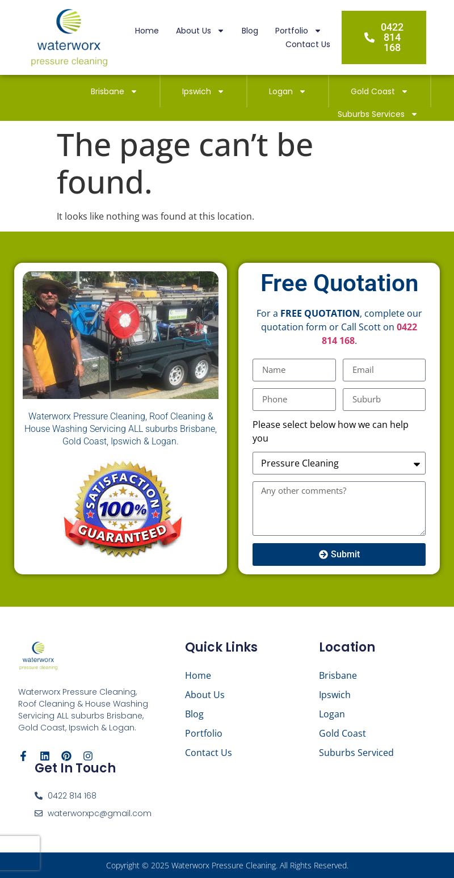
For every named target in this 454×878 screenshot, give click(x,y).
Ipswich (203, 91)
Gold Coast (380, 91)
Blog (250, 30)
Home (147, 30)
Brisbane (114, 91)
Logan (287, 91)
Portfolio (298, 30)
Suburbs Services (378, 114)
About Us (200, 30)
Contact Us (307, 44)
